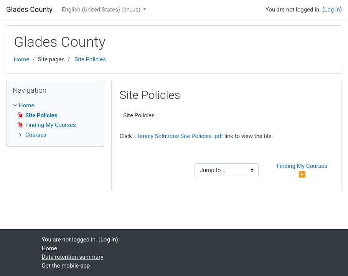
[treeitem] (56, 105)
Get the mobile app (66, 265)
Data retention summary (73, 256)
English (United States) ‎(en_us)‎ (102, 9)
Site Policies (90, 59)
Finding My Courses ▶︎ (303, 170)
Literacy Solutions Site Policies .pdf (178, 136)
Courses (35, 134)
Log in (332, 9)
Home (21, 59)
